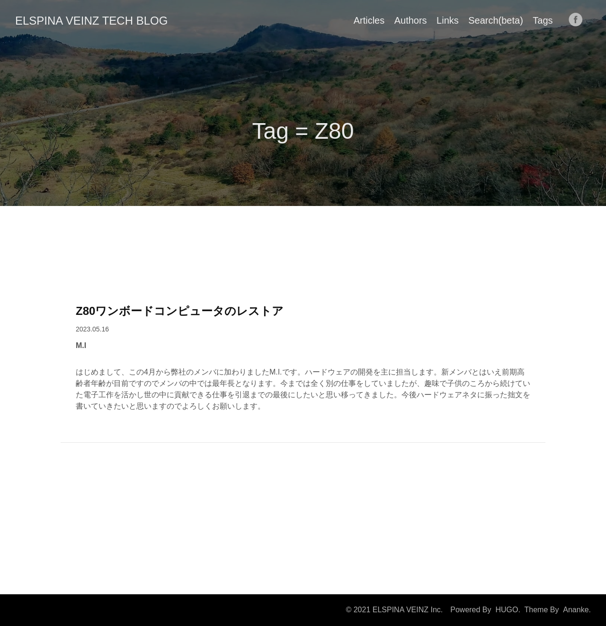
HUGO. (507, 610)
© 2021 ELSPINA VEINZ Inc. (394, 610)
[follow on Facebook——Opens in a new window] (578, 20)
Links (448, 20)
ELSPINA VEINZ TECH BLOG (91, 20)
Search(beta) (495, 20)
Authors (410, 20)
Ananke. (577, 610)
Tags (543, 20)
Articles (369, 20)
